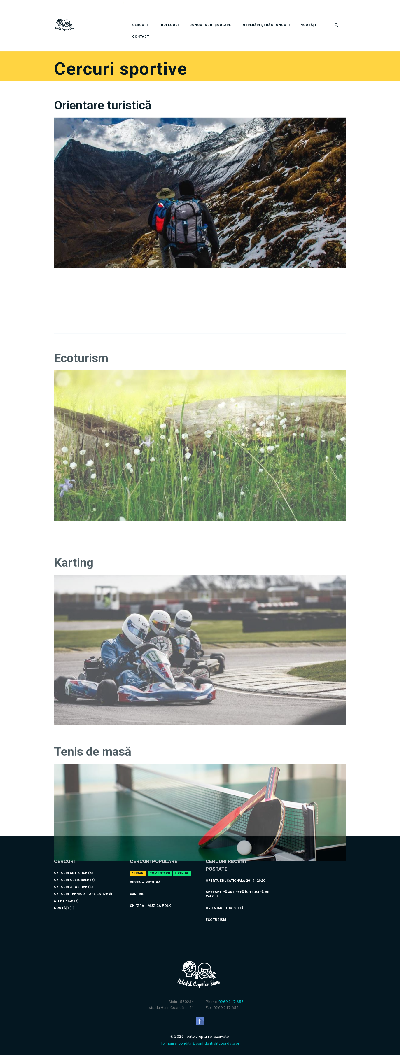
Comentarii (159, 866)
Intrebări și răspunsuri (266, 18)
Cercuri (140, 18)
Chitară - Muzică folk (150, 899)
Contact (140, 30)
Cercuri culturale (71, 873)
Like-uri (182, 866)
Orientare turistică (102, 145)
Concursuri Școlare (210, 18)
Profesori (168, 18)
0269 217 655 (231, 994)
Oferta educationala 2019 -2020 (235, 874)
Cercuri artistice (70, 866)
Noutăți (308, 18)
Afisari (138, 866)
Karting (73, 678)
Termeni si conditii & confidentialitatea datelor (199, 1036)
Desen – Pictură (145, 875)
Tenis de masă (92, 833)
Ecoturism (81, 474)
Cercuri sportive (70, 880)
